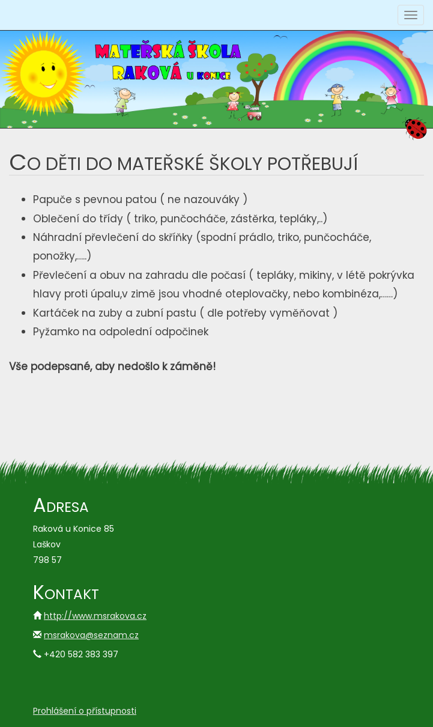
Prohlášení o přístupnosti (84, 711)
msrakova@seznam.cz (91, 635)
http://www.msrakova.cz (95, 616)
